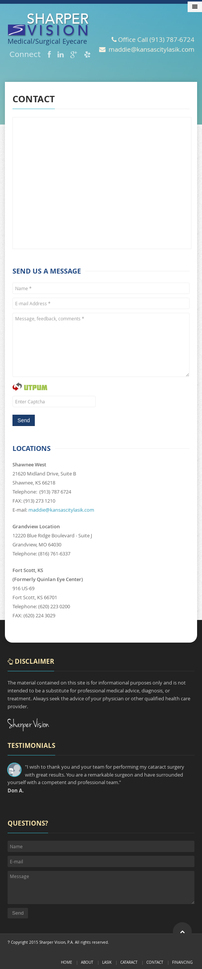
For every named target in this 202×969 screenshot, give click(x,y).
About (87, 962)
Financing (182, 962)
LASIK (107, 962)
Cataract (129, 962)
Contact (154, 962)
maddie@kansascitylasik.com (61, 509)
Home (66, 962)
